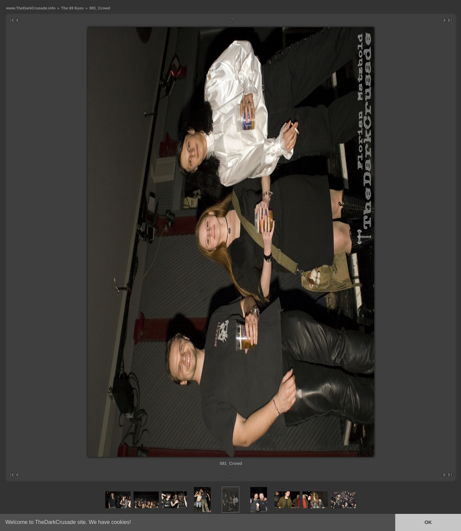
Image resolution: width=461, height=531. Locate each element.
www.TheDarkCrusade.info (30, 8)
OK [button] (428, 522)
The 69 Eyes (72, 8)
